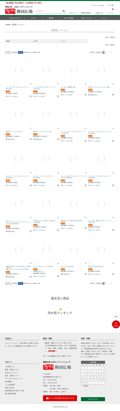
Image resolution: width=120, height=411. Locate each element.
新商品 (51, 18)
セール (33, 18)
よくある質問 (10, 384)
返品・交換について (12, 375)
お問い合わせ (10, 387)
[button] (113, 52)
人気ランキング (86, 18)
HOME (8, 25)
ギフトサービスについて (14, 378)
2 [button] (105, 52)
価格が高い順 (36, 52)
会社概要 (8, 381)
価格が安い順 (27, 52)
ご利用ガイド (19, 346)
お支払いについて (11, 372)
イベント (104, 18)
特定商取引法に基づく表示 (14, 390)
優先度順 (14, 52)
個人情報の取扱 (10, 393)
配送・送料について (12, 369)
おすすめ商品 (69, 18)
